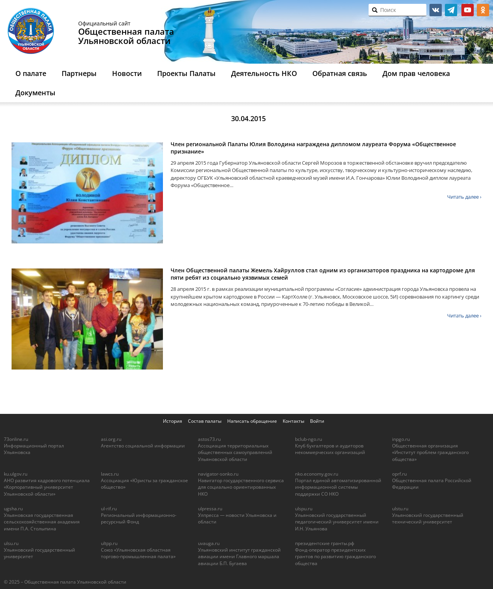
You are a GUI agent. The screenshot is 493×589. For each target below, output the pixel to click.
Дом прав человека (416, 73)
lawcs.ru (110, 474)
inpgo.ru (401, 439)
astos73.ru (209, 439)
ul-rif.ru (109, 508)
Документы (35, 92)
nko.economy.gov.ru (316, 474)
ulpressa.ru (210, 508)
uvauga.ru (209, 543)
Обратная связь (339, 73)
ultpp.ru (109, 543)
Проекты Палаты (186, 73)
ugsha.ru (13, 508)
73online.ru (16, 439)
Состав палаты (204, 421)
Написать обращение (252, 421)
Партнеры (79, 73)
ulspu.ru (303, 508)
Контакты (293, 421)
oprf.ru (399, 474)
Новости (127, 73)
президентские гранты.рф (324, 543)
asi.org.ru (111, 439)
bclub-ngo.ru (308, 439)
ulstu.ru (400, 508)
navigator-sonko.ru (218, 474)
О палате (30, 73)
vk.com (435, 10)
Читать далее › (464, 196)
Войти (317, 421)
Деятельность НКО (264, 73)
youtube (467, 10)
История (172, 421)
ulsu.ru (11, 543)
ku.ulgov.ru (15, 474)
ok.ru (483, 10)
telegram (451, 10)
